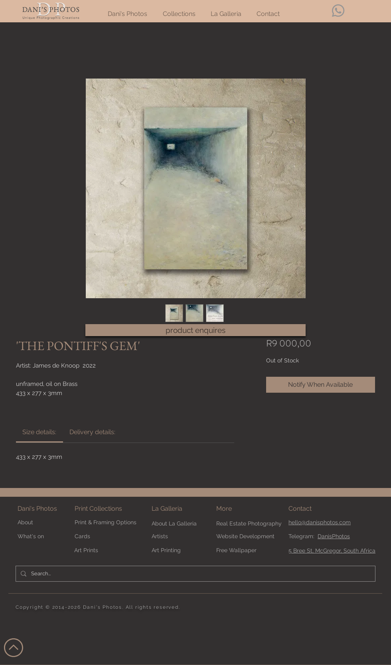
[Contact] (316, 509)
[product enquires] (195, 330)
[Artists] (180, 536)
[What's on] (39, 536)
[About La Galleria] (180, 524)
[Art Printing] (173, 550)
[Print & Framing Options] (110, 522)
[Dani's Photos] (46, 509)
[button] (237, 509)
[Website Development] (245, 536)
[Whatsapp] (338, 10)
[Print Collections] (110, 509)
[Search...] (194, 573)
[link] (39, 432)
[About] (46, 522)
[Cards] (103, 536)
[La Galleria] (180, 509)
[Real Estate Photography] (249, 524)
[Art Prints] (102, 550)
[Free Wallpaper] (244, 550)
